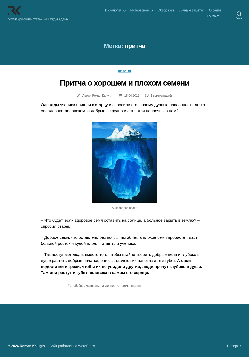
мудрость (92, 285)
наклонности (109, 285)
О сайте (215, 10)
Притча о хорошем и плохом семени (124, 83)
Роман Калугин (102, 95)
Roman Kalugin (32, 346)
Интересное (139, 10)
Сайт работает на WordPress (72, 346)
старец (136, 285)
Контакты (214, 16)
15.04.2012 (131, 95)
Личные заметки (191, 10)
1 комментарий (161, 95)
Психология (112, 10)
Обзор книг (166, 10)
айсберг (79, 285)
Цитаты (124, 70)
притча (124, 285)
